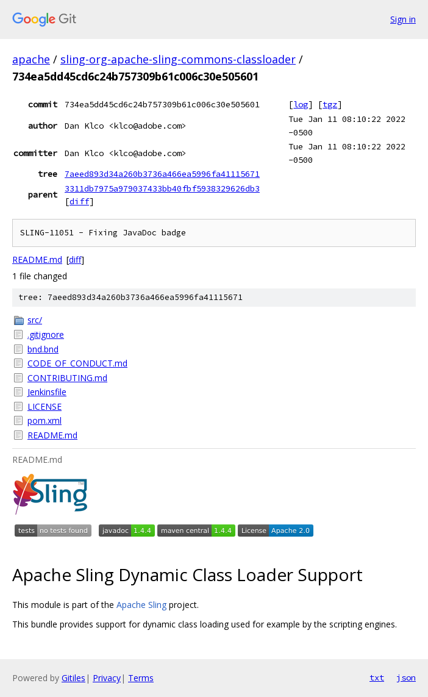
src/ (34, 320)
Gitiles (73, 678)
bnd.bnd (43, 349)
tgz (330, 104)
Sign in (403, 19)
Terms (141, 678)
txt (376, 677)
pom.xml (44, 420)
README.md (37, 259)
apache (31, 59)
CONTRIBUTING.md (67, 378)
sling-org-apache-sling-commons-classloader (178, 59)
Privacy (107, 678)
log (300, 104)
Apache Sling (141, 604)
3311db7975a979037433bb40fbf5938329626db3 (162, 188)
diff (79, 201)
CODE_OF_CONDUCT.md (77, 363)
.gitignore (45, 334)
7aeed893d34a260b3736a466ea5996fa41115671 (162, 173)
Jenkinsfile (46, 392)
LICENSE (44, 406)
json (406, 677)
